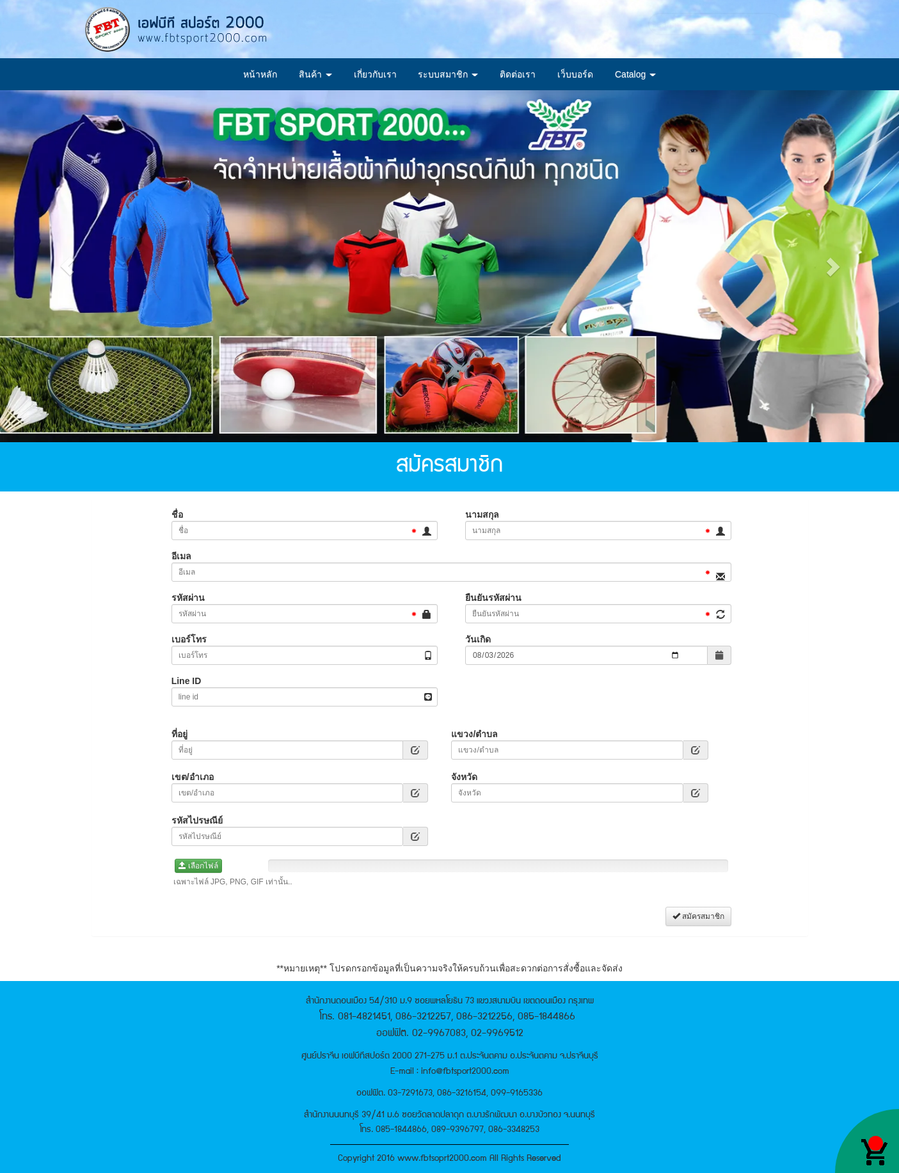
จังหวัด (464, 777)
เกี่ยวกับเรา (375, 74)
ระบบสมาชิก (448, 74)
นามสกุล (482, 514)
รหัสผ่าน (188, 598)
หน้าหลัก (260, 74)
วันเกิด (478, 639)
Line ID (186, 681)
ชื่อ (177, 514)
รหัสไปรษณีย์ (197, 820)
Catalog (635, 74)
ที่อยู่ (179, 734)
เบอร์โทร (189, 639)
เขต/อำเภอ (192, 777)
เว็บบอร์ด (575, 74)
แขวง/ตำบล (474, 734)
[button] (67, 266)
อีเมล (181, 556)
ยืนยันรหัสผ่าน (493, 598)
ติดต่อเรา (518, 74)
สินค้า (315, 74)
